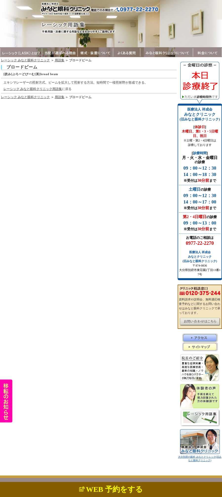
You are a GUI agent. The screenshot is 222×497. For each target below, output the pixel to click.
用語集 (59, 60)
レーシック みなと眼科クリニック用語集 (32, 89)
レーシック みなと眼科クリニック (25, 60)
